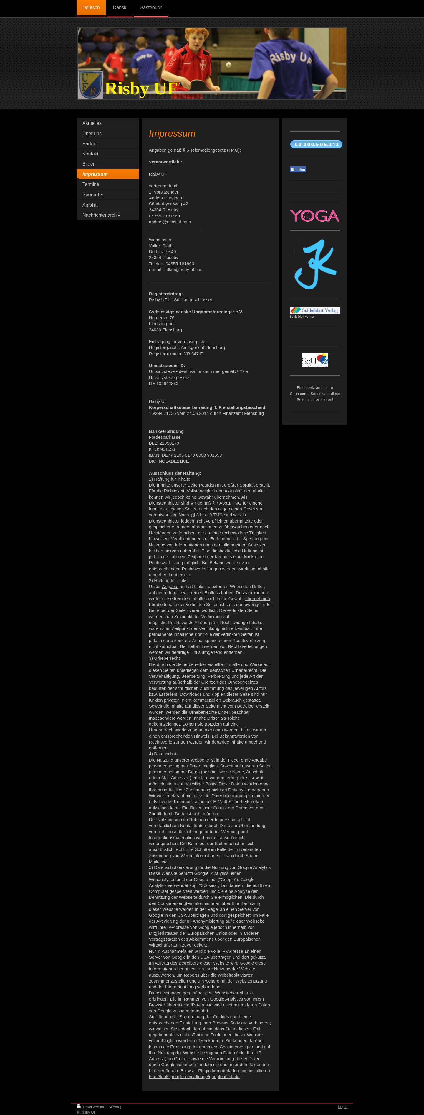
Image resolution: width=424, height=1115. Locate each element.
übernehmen (257, 598)
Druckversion (91, 1107)
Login (342, 1106)
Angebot (170, 586)
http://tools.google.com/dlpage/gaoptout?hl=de (194, 1076)
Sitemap (115, 1107)
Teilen (298, 170)
